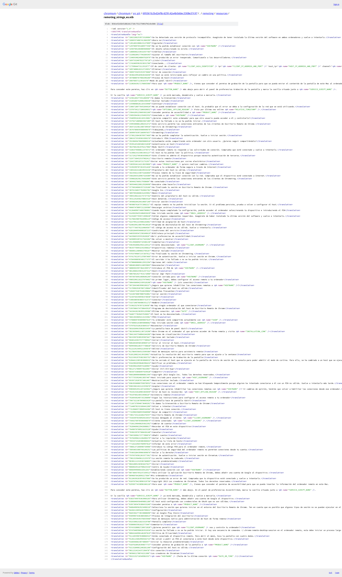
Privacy (24, 572)
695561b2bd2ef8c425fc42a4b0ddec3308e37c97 (170, 13)
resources (222, 13)
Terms (32, 572)
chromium (110, 13)
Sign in (336, 4)
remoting (208, 13)
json (337, 572)
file (160, 24)
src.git (136, 13)
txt (330, 572)
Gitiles (16, 572)
